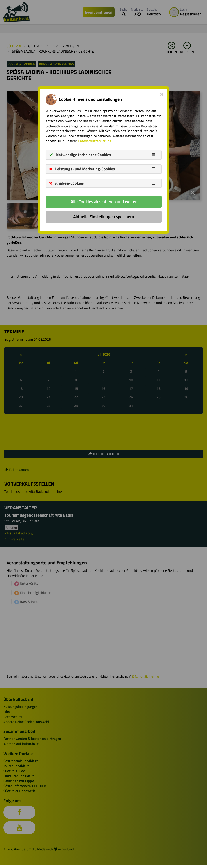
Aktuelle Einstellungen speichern (103, 216)
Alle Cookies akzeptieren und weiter (104, 201)
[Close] (162, 94)
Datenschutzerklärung (94, 141)
